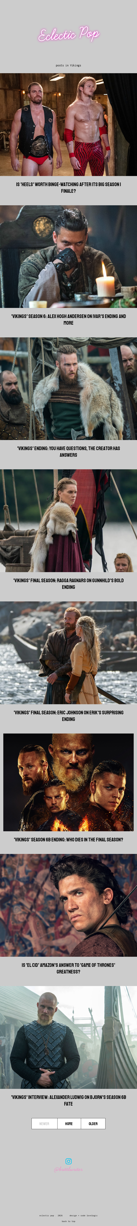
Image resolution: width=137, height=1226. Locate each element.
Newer (44, 1123)
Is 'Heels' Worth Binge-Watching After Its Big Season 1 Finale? (68, 187)
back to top (68, 1221)
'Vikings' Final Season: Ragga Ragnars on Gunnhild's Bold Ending (68, 583)
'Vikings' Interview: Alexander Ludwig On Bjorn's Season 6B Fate (68, 1100)
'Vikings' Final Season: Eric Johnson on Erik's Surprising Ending (69, 716)
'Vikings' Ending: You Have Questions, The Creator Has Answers (68, 451)
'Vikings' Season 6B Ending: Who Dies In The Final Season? (68, 839)
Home (69, 1123)
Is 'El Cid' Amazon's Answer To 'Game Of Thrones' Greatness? (68, 968)
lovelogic (92, 1215)
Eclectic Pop (69, 34)
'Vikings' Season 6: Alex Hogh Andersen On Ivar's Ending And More (68, 319)
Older (93, 1123)
